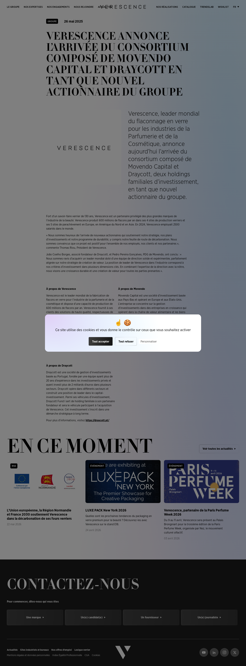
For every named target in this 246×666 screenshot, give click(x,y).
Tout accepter (100, 341)
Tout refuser (126, 341)
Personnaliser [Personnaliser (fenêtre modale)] (149, 341)
